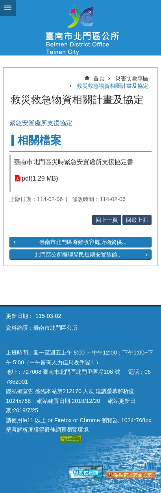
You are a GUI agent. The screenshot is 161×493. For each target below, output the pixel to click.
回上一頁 (107, 220)
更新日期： (19, 316)
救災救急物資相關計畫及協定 (112, 86)
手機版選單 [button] (8, 8)
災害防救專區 (131, 78)
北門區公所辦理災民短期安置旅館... (78, 254)
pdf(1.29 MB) (40, 178)
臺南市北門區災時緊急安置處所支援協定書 (73, 162)
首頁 (98, 78)
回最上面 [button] (137, 220)
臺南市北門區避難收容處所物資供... (83, 242)
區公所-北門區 (80, 27)
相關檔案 (39, 140)
